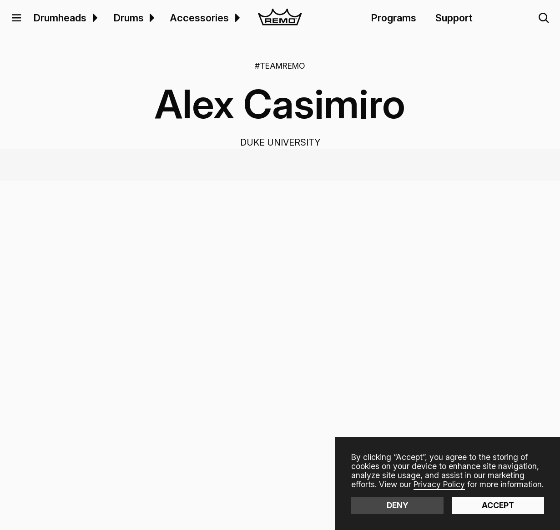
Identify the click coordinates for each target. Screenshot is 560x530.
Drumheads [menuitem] (60, 18)
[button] (16, 18)
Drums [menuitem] (129, 18)
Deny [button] (398, 505)
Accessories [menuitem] (199, 18)
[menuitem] (93, 17)
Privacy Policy (439, 484)
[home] (280, 18)
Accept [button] (498, 505)
